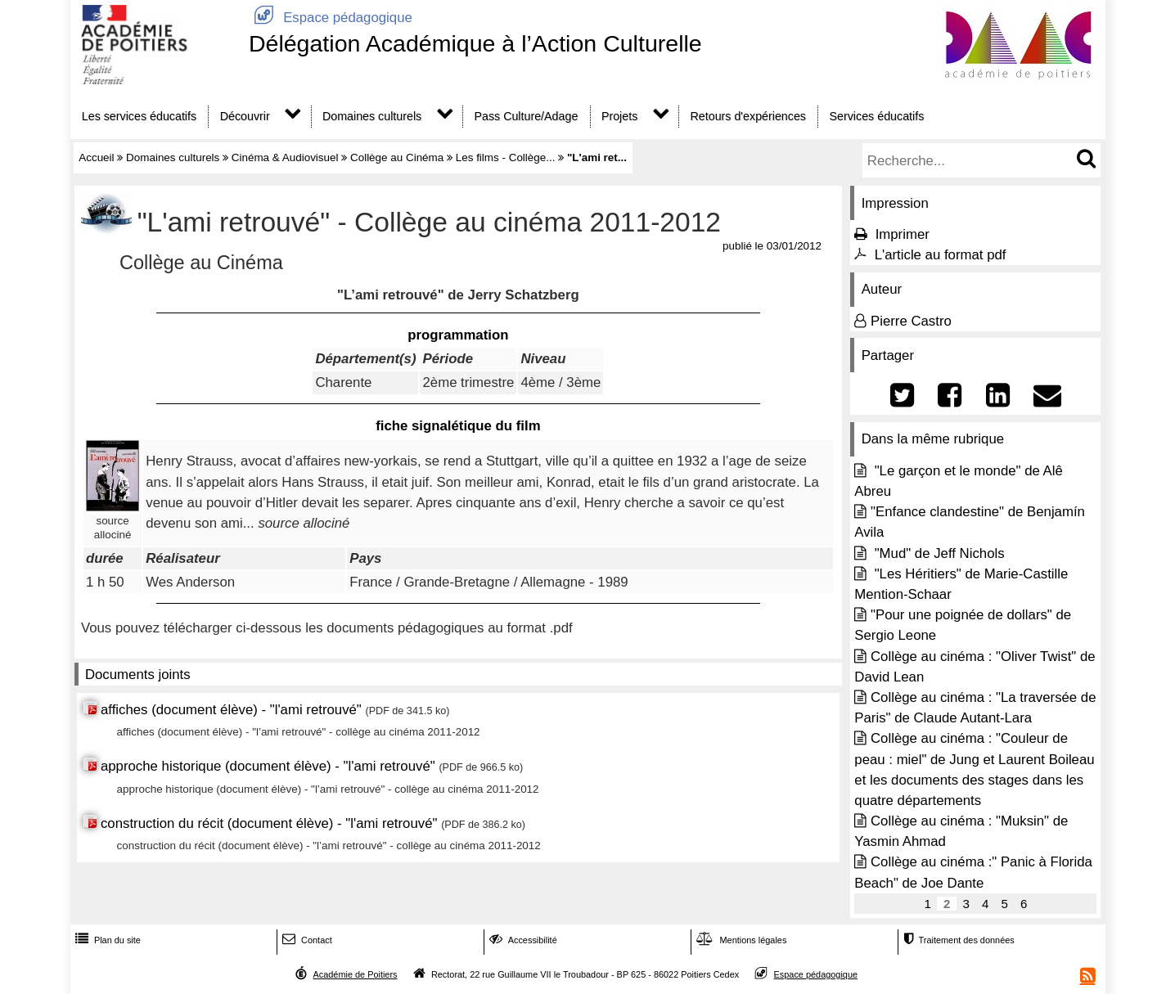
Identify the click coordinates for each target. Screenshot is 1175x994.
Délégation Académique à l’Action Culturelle (475, 43)
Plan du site (106, 940)
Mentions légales (739, 940)
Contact (305, 940)
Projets (619, 116)
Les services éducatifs (139, 116)
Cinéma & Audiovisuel (285, 157)
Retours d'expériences (749, 116)
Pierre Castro (911, 321)
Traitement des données (957, 940)
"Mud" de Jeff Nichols (938, 553)
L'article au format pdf (940, 255)
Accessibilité (521, 940)
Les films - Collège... (506, 157)
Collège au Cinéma (396, 157)
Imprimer (903, 234)
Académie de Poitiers (355, 974)
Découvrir (245, 116)
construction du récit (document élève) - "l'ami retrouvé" (271, 823)
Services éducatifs (877, 116)
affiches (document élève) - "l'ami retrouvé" (233, 709)
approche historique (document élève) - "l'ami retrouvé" (268, 766)
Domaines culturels (371, 116)
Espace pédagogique (330, 17)
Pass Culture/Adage (526, 116)
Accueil (96, 157)
